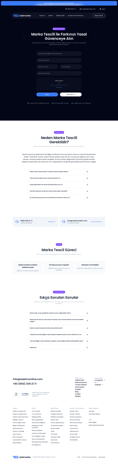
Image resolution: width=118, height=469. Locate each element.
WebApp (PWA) (36, 417)
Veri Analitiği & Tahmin (38, 436)
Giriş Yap (91, 411)
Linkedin (99, 385)
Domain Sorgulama (75, 417)
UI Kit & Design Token (19, 422)
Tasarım (42, 15)
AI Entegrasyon (36, 445)
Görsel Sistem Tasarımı (20, 440)
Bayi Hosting (73, 425)
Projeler (78, 389)
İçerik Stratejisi (55, 428)
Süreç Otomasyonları (38, 439)
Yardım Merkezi (81, 385)
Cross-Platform (36, 414)
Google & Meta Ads (57, 414)
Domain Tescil (74, 411)
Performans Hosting (76, 422)
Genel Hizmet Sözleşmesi (89, 457)
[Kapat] (115, 3)
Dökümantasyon (18, 428)
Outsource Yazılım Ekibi (39, 433)
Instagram (100, 380)
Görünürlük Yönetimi (57, 425)
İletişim (78, 396)
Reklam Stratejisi (56, 411)
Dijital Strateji (60, 15)
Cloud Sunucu (74, 428)
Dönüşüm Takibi (55, 437)
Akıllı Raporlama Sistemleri (40, 442)
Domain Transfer (75, 414)
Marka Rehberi (17, 443)
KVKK (79, 457)
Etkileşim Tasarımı (18, 420)
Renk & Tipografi (18, 437)
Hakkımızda (79, 380)
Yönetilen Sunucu (75, 437)
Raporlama (54, 440)
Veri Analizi (54, 434)
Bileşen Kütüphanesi (19, 425)
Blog (77, 392)
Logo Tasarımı (17, 434)
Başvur (47, 94)
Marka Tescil (54, 420)
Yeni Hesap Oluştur (94, 414)
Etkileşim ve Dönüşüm (57, 417)
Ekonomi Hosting (75, 420)
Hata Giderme (55, 443)
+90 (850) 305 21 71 (24, 384)
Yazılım (51, 15)
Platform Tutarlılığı (18, 431)
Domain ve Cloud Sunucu (76, 15)
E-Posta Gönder (97, 221)
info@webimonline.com (28, 379)
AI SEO (52, 431)
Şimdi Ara (52, 221)
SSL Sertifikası (74, 440)
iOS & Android (36, 411)
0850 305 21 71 (71, 94)
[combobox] (59, 60)
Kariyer (78, 394)
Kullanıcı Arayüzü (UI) (19, 411)
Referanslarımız (81, 382)
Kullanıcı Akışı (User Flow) (20, 417)
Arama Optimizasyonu (57, 422)
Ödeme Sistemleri (37, 430)
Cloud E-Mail (73, 434)
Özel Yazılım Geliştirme (38, 422)
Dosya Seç (59, 87)
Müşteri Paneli (99, 15)
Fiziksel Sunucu (74, 431)
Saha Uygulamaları (37, 420)
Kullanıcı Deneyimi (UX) (20, 414)
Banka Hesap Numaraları (96, 425)
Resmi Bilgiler (93, 422)
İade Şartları (101, 457)
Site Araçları (79, 387)
